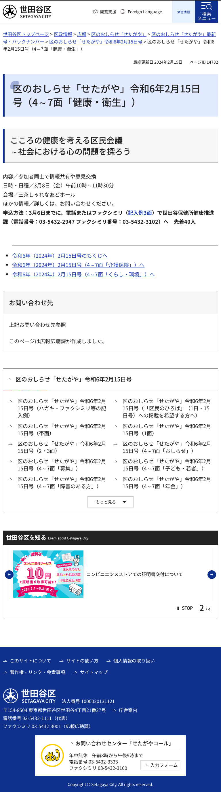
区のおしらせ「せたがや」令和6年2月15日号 (95, 40)
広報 (81, 33)
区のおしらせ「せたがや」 (118, 33)
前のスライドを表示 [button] (13, 574)
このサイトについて (30, 659)
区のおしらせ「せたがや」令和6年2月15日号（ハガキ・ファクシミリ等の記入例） (62, 407)
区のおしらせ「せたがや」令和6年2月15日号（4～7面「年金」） (167, 481)
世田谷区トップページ (26, 33)
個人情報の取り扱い (134, 659)
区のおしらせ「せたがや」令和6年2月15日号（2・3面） (62, 446)
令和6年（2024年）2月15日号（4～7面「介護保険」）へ (78, 263)
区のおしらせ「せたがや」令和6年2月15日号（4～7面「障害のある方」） (62, 481)
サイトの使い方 (82, 659)
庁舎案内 (128, 709)
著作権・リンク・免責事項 (37, 671)
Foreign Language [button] (145, 11)
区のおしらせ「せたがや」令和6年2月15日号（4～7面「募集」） (62, 464)
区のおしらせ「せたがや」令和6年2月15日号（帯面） (62, 428)
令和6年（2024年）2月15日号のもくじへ (60, 254)
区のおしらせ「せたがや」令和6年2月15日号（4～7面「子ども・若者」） (167, 464)
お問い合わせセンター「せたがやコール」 (124, 742)
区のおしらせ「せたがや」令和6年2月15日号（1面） (167, 428)
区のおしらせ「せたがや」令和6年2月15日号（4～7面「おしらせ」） (167, 446)
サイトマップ (94, 671)
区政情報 (63, 33)
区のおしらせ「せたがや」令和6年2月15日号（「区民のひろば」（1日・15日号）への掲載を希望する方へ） (167, 407)
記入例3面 (140, 211)
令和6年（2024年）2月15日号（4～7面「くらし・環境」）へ (83, 273)
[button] (104, 12)
